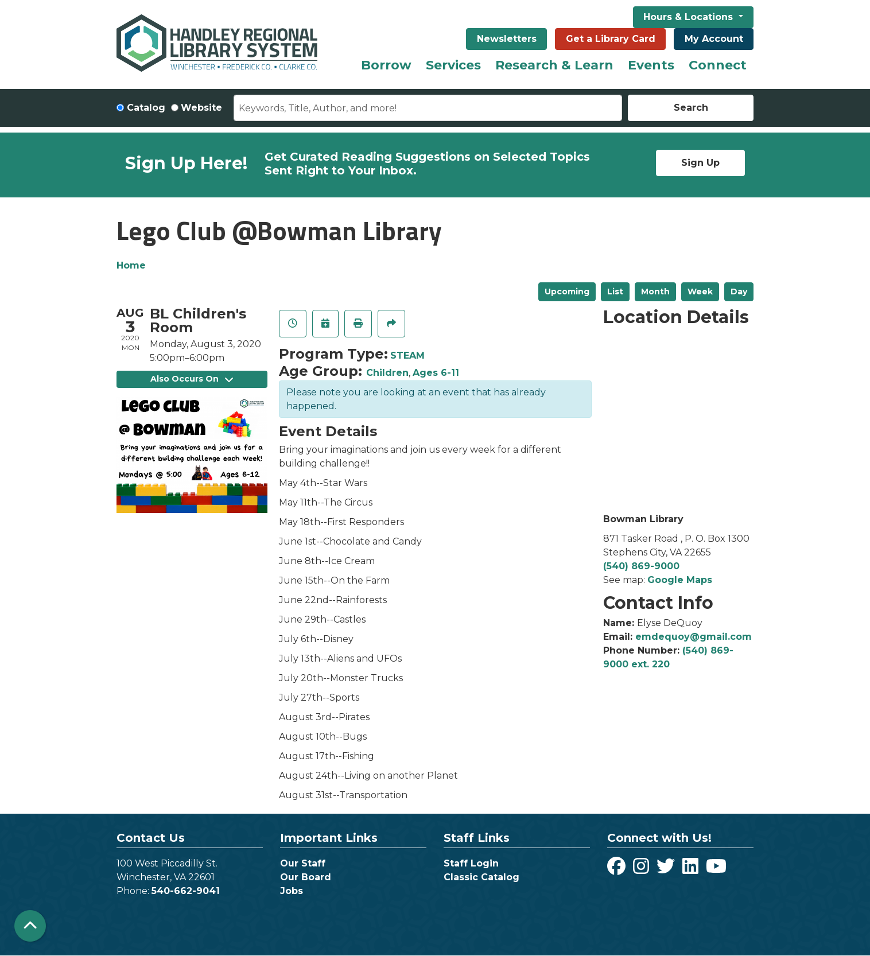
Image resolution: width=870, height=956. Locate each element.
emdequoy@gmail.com (693, 636)
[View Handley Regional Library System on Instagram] (642, 869)
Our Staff (302, 863)
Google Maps (679, 579)
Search (691, 107)
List (615, 291)
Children (387, 372)
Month (655, 291)
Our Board (305, 877)
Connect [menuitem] (718, 65)
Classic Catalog (481, 877)
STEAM (407, 355)
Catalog (146, 107)
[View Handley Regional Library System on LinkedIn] (691, 869)
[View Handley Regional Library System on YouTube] (716, 869)
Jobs (291, 890)
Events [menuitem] (651, 65)
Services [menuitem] (453, 65)
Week (700, 291)
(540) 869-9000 (641, 566)
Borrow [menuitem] (386, 65)
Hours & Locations (689, 16)
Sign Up (700, 162)
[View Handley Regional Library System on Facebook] (617, 869)
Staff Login (471, 863)
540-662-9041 (186, 890)
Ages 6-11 (436, 372)
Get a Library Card (610, 38)
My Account (714, 38)
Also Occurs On (191, 379)
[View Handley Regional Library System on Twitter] (667, 869)
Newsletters (507, 38)
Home (131, 265)
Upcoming (567, 291)
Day (739, 291)
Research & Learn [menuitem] (554, 65)
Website (201, 107)
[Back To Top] (30, 926)
